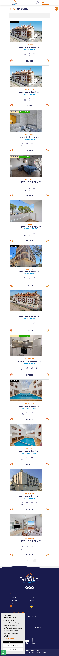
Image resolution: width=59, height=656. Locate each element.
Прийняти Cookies (13, 642)
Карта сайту (32, 652)
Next (47, 31)
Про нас (31, 597)
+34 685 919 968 (31, 616)
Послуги (32, 600)
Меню (45, 2)
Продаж (12, 603)
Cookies (26, 652)
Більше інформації (8, 638)
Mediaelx (29, 654)
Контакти (32, 603)
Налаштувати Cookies (13, 645)
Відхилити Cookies (13, 649)
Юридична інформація (37, 650)
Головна (13, 597)
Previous (11, 31)
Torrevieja (39, 627)
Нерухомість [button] (14, 600)
